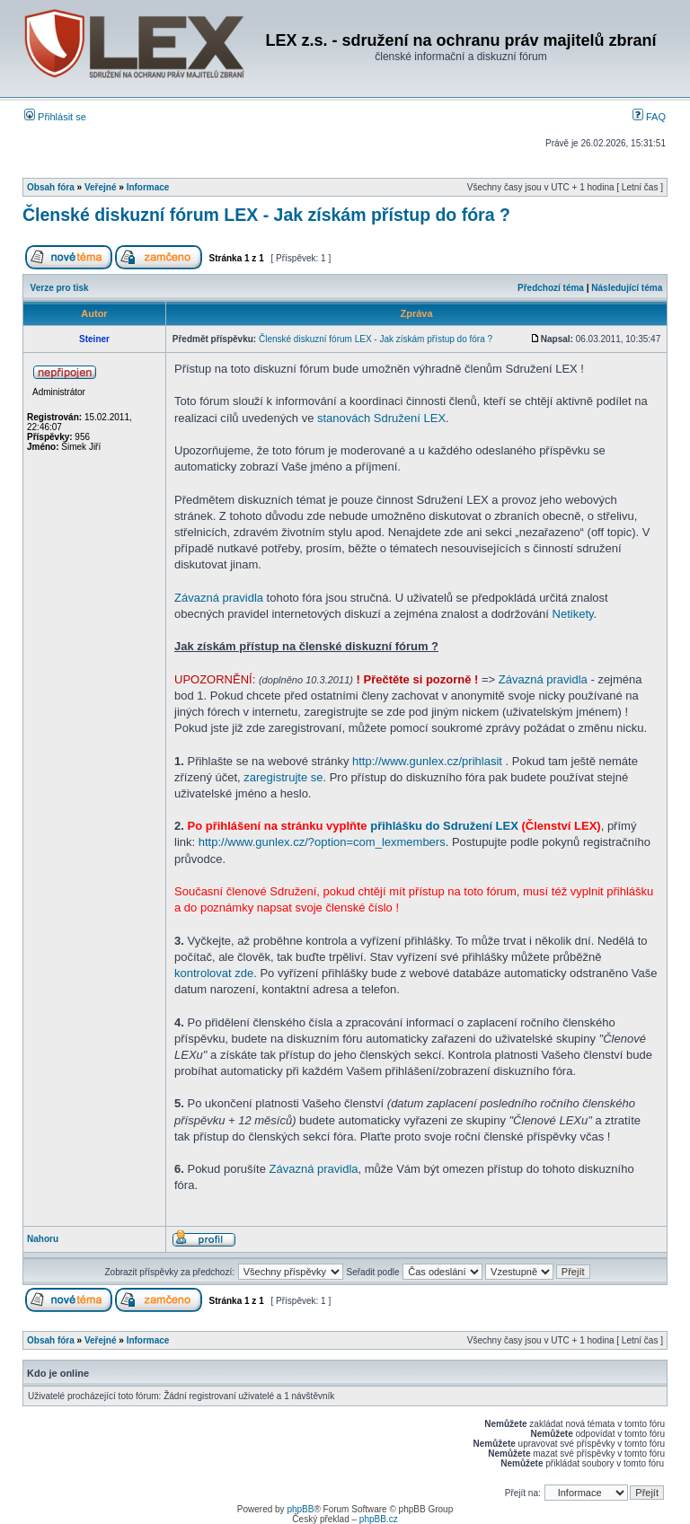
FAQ (649, 116)
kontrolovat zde (213, 973)
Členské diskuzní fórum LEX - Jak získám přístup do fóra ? (266, 215)
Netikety (573, 614)
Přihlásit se (55, 116)
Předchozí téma (551, 288)
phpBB (300, 1509)
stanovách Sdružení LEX (381, 418)
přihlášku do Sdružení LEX (444, 825)
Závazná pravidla (218, 597)
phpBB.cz (378, 1519)
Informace (148, 187)
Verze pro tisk (60, 288)
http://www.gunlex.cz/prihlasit (427, 761)
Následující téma (626, 288)
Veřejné (100, 187)
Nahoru (42, 1239)
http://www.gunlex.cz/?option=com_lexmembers (322, 842)
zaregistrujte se (283, 777)
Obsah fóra (51, 187)
